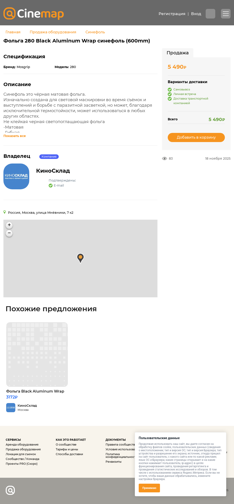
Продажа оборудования (53, 32)
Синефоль (95, 32)
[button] (80, 258)
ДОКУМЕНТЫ (116, 439)
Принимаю (149, 488)
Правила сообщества (121, 444)
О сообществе (66, 444)
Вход (196, 13)
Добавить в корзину (196, 137)
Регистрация (172, 13)
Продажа (178, 52)
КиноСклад (55, 171)
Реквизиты (114, 461)
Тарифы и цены (67, 449)
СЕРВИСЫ (13, 439)
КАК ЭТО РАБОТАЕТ (71, 439)
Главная (13, 32)
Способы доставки (69, 454)
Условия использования (123, 449)
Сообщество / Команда (22, 459)
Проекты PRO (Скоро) (21, 463)
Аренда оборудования (22, 444)
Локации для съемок (21, 454)
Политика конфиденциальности (122, 455)
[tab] (177, 52)
